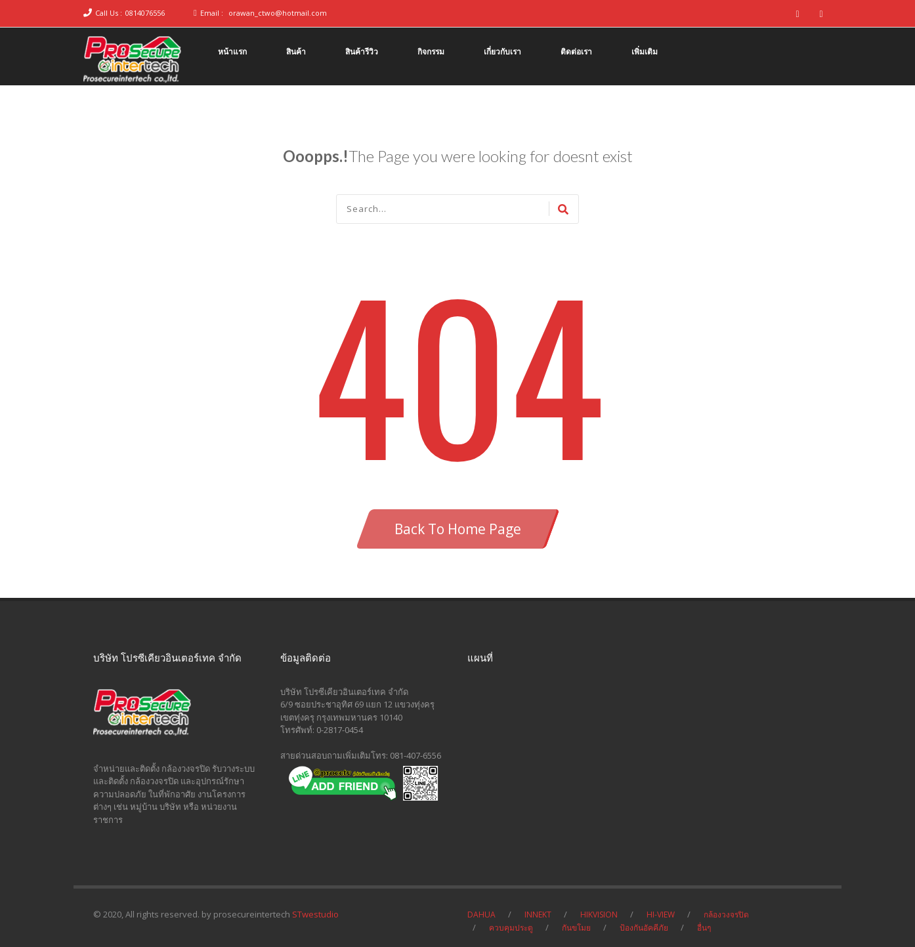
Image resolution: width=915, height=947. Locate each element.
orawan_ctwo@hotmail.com (277, 13)
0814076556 (145, 13)
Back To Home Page (457, 529)
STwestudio (315, 914)
